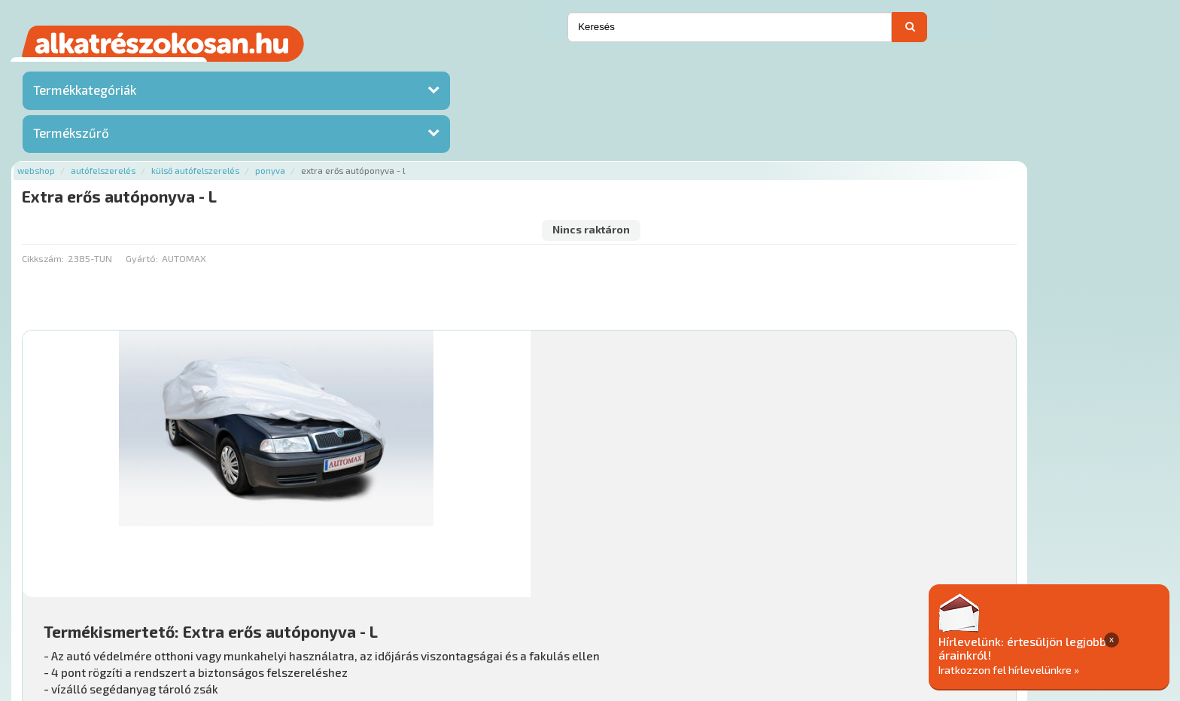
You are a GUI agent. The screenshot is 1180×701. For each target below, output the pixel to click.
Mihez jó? (581, 485)
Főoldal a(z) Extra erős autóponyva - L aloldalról (330, 562)
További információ (605, 398)
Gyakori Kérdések (503, 610)
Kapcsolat (1041, 33)
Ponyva (464, 70)
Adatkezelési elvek (774, 610)
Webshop (229, 70)
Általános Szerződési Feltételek (636, 610)
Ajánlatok (242, 610)
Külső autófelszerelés (389, 70)
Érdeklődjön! (1047, 522)
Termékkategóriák (84, 94)
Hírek (336, 610)
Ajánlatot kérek (956, 33)
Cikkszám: (235, 132)
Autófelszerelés (296, 70)
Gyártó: (334, 132)
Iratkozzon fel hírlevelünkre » (1064, 668)
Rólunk (294, 610)
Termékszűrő (71, 137)
